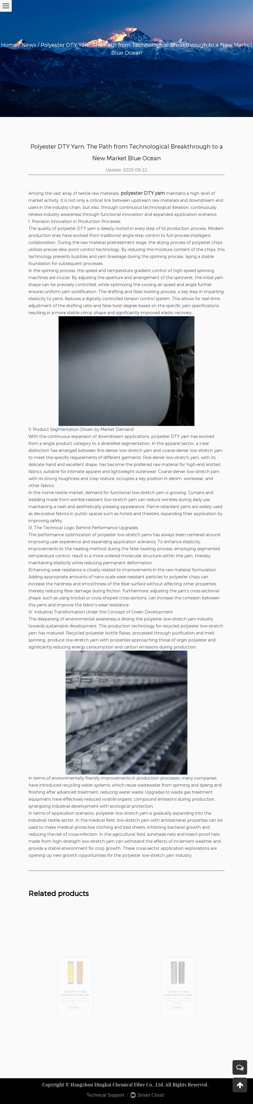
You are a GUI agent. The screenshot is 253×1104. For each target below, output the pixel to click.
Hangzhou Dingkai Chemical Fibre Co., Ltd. (117, 1085)
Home (9, 45)
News (29, 45)
